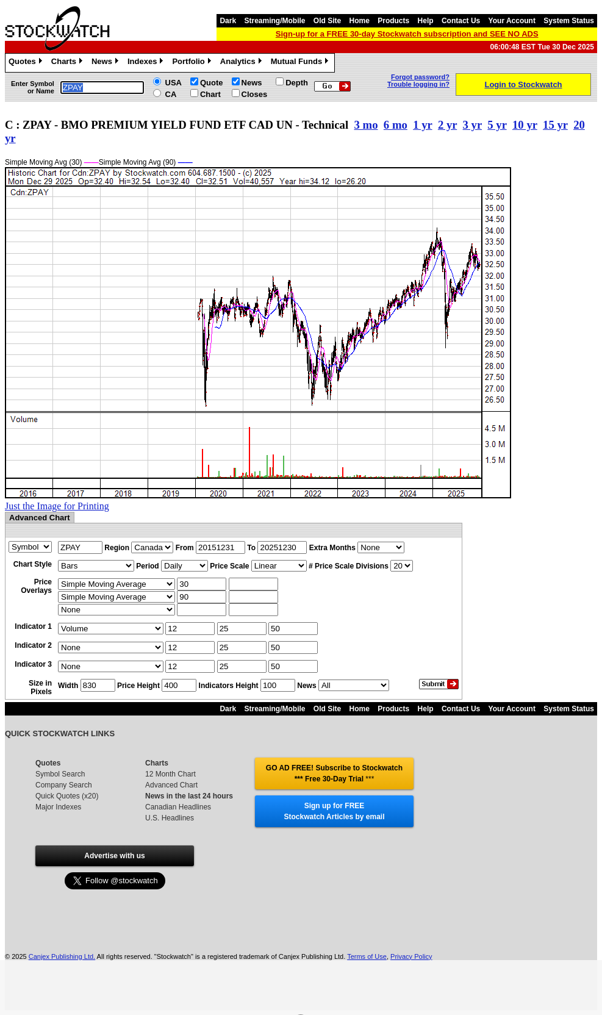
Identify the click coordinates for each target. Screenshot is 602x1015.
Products (393, 20)
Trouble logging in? (418, 84)
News (106, 63)
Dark (228, 20)
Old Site (327, 20)
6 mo (395, 124)
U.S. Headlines (169, 818)
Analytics (242, 63)
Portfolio (192, 63)
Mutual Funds (301, 63)
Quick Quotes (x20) (66, 796)
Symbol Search (60, 774)
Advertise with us (114, 856)
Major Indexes (58, 807)
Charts (68, 63)
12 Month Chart (170, 774)
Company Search (63, 785)
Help (426, 20)
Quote (211, 82)
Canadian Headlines (178, 807)
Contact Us (461, 20)
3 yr (472, 124)
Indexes (146, 63)
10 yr (524, 124)
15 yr (555, 124)
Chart (210, 94)
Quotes (27, 63)
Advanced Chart (171, 785)
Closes (255, 94)
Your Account (512, 20)
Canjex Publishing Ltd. (62, 956)
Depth (296, 82)
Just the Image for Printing (57, 506)
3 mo (366, 124)
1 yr (422, 124)
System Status (568, 20)
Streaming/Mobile (274, 20)
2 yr (447, 124)
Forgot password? (420, 77)
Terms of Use (367, 956)
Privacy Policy (411, 956)
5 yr (496, 124)
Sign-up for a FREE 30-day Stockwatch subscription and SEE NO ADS (407, 33)
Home (359, 20)
